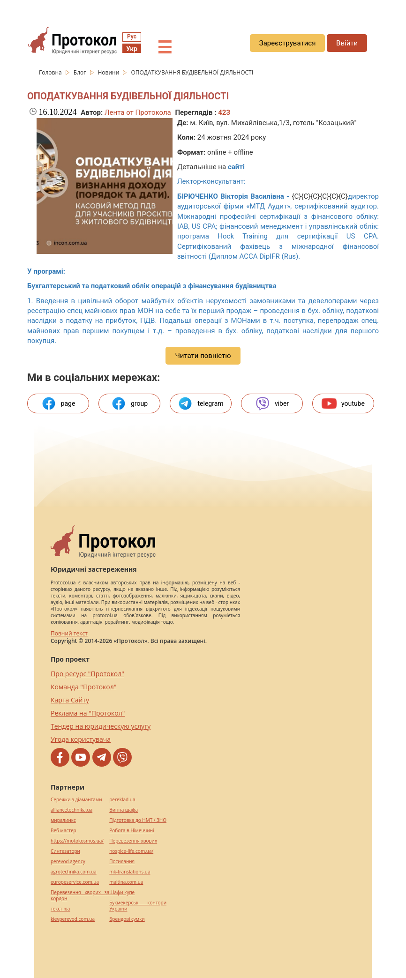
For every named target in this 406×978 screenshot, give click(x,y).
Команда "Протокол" (83, 686)
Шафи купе (122, 892)
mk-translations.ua (129, 872)
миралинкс (63, 820)
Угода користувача (81, 739)
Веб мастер (63, 831)
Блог (81, 72)
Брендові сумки (126, 919)
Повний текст (69, 633)
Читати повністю (203, 355)
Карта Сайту (70, 699)
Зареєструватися (287, 43)
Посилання (122, 862)
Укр (131, 48)
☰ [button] (164, 48)
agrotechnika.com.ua (74, 872)
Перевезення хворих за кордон (80, 895)
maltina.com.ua (126, 882)
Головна (51, 72)
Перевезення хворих (133, 841)
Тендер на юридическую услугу (100, 726)
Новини (109, 72)
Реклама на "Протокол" (88, 713)
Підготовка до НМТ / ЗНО (137, 820)
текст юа (60, 909)
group (129, 403)
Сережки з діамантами (76, 800)
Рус (131, 36)
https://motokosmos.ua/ (77, 841)
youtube (343, 403)
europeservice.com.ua (75, 882)
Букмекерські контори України (137, 906)
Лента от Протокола (138, 112)
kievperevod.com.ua (73, 919)
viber (272, 403)
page (58, 403)
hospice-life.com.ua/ (131, 851)
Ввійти (347, 43)
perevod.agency (68, 862)
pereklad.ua (122, 800)
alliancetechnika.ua (71, 810)
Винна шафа (123, 810)
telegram (200, 403)
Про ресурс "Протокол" (87, 673)
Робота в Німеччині (131, 831)
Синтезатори (65, 851)
